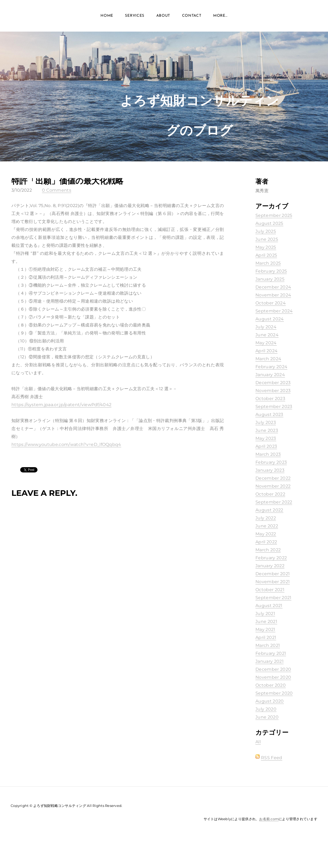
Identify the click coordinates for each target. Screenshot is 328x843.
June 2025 (266, 239)
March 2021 (267, 645)
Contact (191, 16)
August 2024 (269, 318)
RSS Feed (271, 757)
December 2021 (272, 573)
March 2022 (268, 549)
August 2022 (269, 510)
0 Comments (56, 190)
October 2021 (269, 589)
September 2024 (274, 310)
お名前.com (269, 819)
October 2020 (270, 685)
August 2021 (269, 605)
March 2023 (268, 454)
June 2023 (266, 430)
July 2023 (265, 422)
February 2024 (271, 366)
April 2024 (266, 350)
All (258, 741)
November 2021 (272, 581)
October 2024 (270, 303)
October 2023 (270, 398)
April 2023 (266, 446)
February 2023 (271, 462)
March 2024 (268, 358)
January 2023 (269, 470)
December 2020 (273, 669)
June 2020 (267, 717)
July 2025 (265, 231)
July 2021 (265, 613)
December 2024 (273, 287)
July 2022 (265, 518)
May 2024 (266, 342)
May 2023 (265, 438)
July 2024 (265, 326)
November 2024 (273, 295)
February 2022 (271, 557)
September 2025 (273, 215)
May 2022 (265, 533)
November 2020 (273, 677)
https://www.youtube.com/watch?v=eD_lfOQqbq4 (66, 444)
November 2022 (273, 486)
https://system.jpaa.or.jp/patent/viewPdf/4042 (61, 404)
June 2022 (266, 525)
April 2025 (266, 255)
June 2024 (267, 334)
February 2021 (270, 653)
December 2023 (273, 382)
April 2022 (266, 541)
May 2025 (265, 247)
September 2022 (273, 502)
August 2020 (269, 701)
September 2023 (273, 406)
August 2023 (269, 414)
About (163, 16)
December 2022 (273, 478)
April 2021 (265, 637)
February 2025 (271, 271)
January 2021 (269, 661)
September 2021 (273, 597)
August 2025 (269, 223)
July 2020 (265, 709)
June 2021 (266, 621)
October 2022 (270, 494)
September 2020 (274, 693)
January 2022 (269, 565)
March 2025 (268, 263)
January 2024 (270, 374)
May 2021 (265, 629)
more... (220, 16)
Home (106, 16)
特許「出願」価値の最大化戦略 (67, 181)
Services (134, 16)
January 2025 (269, 279)
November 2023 (273, 390)
